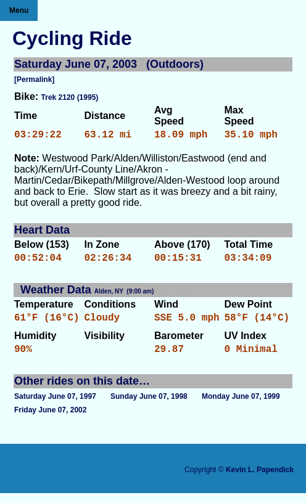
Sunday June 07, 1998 (149, 406)
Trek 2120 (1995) (70, 97)
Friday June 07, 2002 (50, 419)
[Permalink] (34, 79)
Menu (18, 10)
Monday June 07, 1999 (241, 406)
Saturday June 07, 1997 (55, 406)
